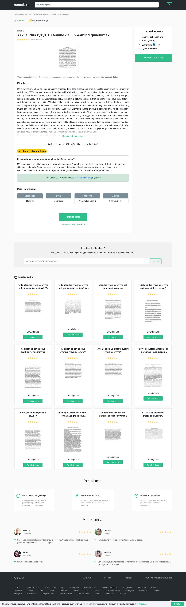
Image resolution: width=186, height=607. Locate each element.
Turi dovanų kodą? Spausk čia (73, 224)
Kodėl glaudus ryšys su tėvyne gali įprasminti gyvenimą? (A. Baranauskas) (73, 288)
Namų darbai (127, 588)
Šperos (30, 591)
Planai (97, 594)
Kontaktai (127, 578)
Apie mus (87, 578)
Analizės (17, 588)
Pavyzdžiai (142, 588)
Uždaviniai (63, 591)
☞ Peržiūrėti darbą (83, 178)
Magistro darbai (48, 594)
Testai (41, 591)
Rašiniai (30, 201)
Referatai (76, 591)
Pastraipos (143, 591)
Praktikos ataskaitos (112, 591)
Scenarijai (122, 594)
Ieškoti (156, 261)
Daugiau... (142, 604)
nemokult (22, 5)
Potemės (156, 591)
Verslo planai (32, 594)
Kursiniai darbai (90, 588)
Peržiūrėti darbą (73, 217)
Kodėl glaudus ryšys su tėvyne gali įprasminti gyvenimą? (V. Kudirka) (33, 288)
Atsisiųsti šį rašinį (153, 58)
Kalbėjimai (18, 594)
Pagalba (107, 578)
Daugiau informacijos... (72, 136)
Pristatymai (129, 591)
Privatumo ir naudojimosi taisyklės (158, 578)
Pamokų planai (83, 594)
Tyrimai (51, 591)
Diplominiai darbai (32, 588)
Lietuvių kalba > (20, 14)
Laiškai (96, 591)
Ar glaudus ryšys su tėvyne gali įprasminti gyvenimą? (47, 14)
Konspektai (74, 588)
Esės (47, 588)
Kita (87, 591)
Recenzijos (18, 591)
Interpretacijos (59, 588)
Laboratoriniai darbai (109, 588)
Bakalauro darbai (66, 594)
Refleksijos (109, 594)
